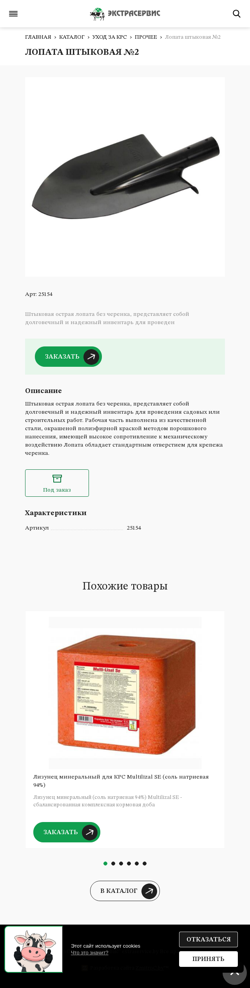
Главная (38, 37)
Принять (208, 959)
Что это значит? (90, 953)
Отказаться (209, 940)
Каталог (72, 37)
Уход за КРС (109, 37)
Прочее (146, 37)
